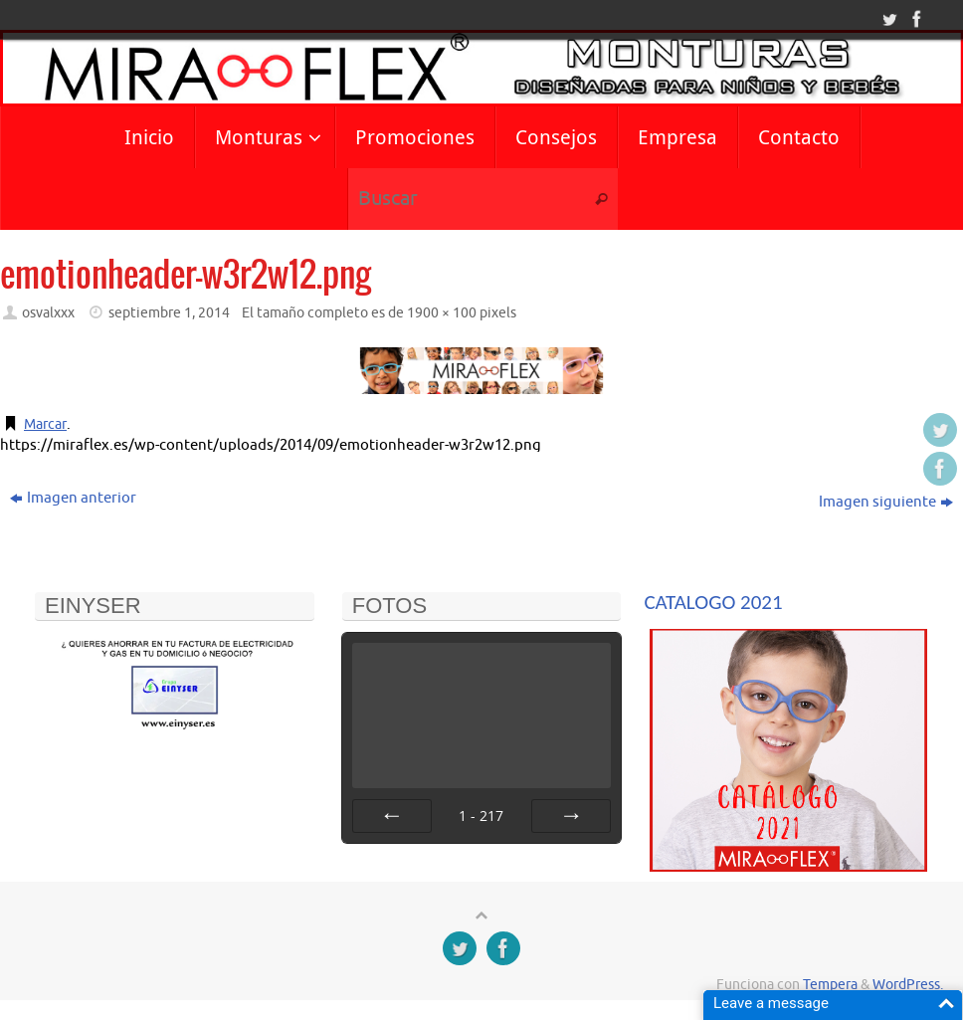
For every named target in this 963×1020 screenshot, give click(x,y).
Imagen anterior (73, 498)
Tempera (830, 984)
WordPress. (907, 984)
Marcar (47, 424)
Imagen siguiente (886, 502)
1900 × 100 (442, 313)
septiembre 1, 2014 (169, 313)
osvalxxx (48, 313)
